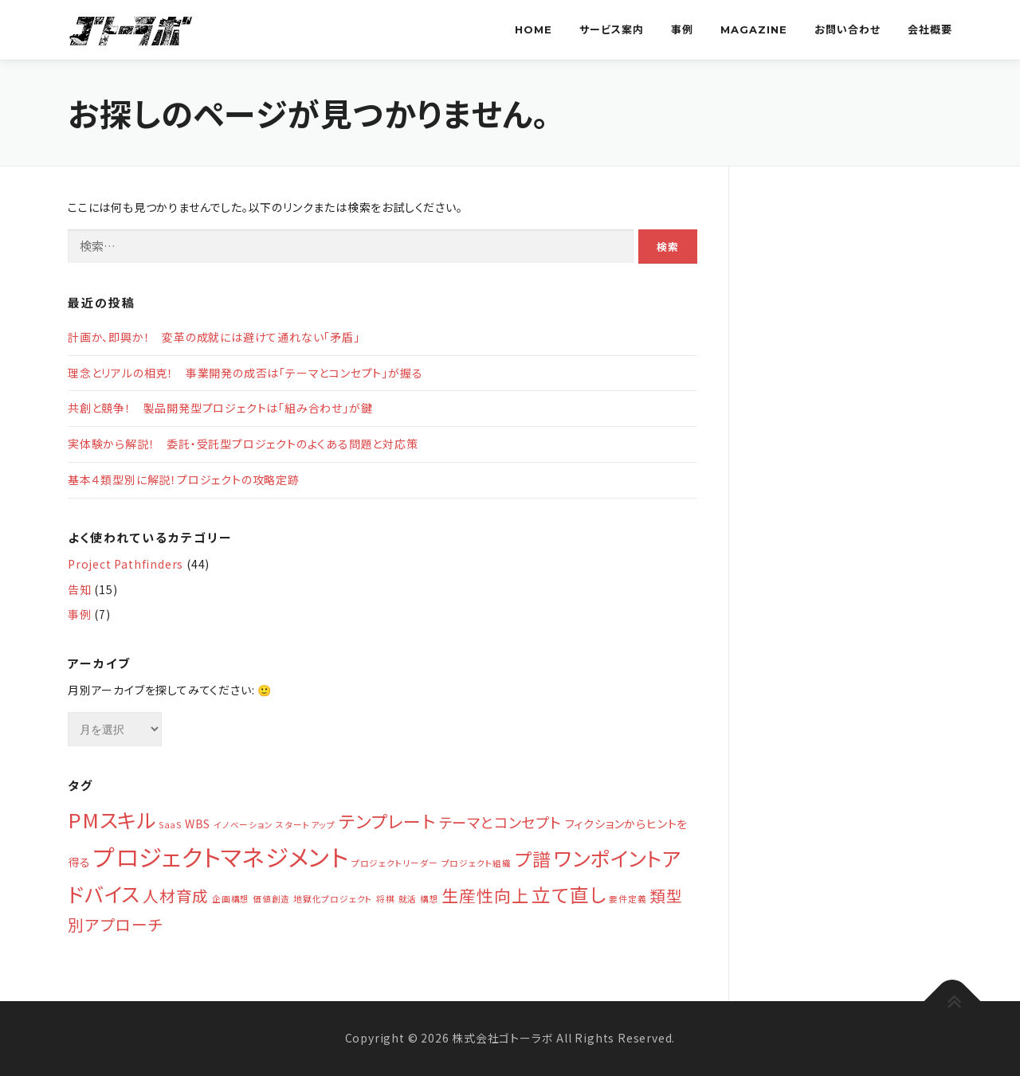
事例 (682, 29)
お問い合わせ (847, 29)
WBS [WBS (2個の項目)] (197, 823)
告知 (80, 589)
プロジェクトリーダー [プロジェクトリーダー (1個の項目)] (394, 863)
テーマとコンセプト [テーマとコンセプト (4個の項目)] (500, 822)
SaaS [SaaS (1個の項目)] (170, 825)
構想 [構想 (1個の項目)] (429, 899)
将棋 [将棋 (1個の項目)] (385, 899)
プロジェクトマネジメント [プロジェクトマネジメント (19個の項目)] (220, 856)
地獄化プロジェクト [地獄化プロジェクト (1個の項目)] (333, 899)
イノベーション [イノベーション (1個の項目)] (243, 825)
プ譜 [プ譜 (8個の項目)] (533, 859)
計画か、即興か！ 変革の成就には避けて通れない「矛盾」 (214, 337)
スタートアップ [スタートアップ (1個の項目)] (305, 825)
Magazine (753, 29)
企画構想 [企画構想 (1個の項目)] (230, 899)
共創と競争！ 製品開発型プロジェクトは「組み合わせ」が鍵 (220, 408)
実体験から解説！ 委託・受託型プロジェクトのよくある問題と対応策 (243, 444)
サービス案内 (611, 29)
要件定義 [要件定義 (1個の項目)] (627, 899)
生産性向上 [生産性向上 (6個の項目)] (484, 895)
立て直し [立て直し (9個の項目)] (569, 894)
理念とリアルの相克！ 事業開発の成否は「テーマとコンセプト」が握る (245, 373)
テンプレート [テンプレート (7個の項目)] (387, 820)
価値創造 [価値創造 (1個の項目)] (271, 899)
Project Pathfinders (125, 564)
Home (533, 29)
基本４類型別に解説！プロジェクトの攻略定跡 (184, 479)
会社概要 (930, 29)
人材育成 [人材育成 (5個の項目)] (176, 895)
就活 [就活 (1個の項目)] (408, 899)
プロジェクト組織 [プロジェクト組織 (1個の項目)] (476, 863)
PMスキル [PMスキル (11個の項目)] (111, 819)
